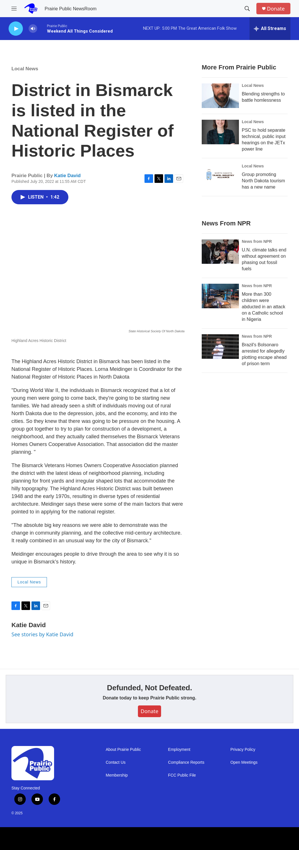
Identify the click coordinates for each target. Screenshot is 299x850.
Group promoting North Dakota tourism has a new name (263, 180)
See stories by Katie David (42, 634)
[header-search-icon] (247, 8)
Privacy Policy (242, 749)
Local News (24, 68)
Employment (179, 749)
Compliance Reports (186, 762)
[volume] (33, 28)
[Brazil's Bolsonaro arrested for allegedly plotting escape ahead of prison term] (220, 346)
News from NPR (257, 241)
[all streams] (270, 28)
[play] (15, 28)
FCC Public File (182, 775)
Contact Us (116, 762)
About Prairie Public (123, 749)
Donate (276, 9)
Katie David (67, 175)
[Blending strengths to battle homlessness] (220, 95)
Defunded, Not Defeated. (149, 687)
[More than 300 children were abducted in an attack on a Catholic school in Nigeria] (220, 296)
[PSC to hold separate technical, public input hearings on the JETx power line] (220, 132)
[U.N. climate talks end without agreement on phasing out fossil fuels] (220, 251)
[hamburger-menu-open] (14, 8)
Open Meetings (244, 762)
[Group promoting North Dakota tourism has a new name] (220, 176)
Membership (117, 775)
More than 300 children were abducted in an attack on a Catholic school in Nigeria (263, 307)
